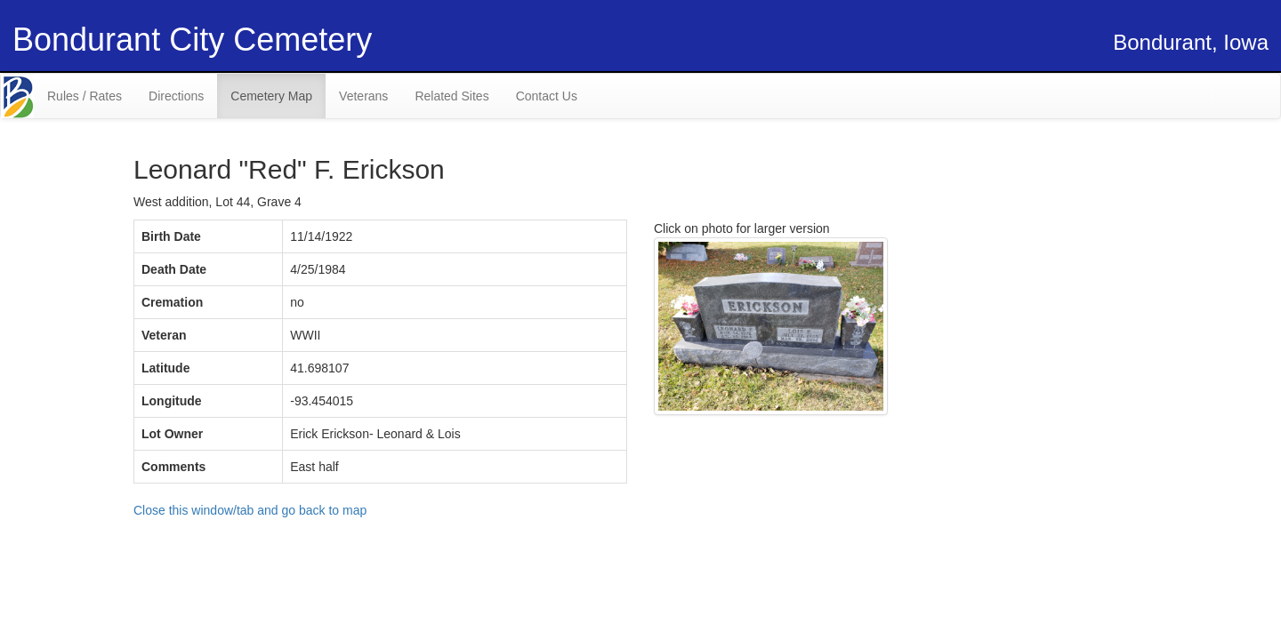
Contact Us (546, 96)
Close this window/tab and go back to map (250, 510)
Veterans (363, 96)
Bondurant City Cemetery (192, 39)
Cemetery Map (271, 96)
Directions (176, 96)
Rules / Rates (84, 96)
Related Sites (451, 96)
